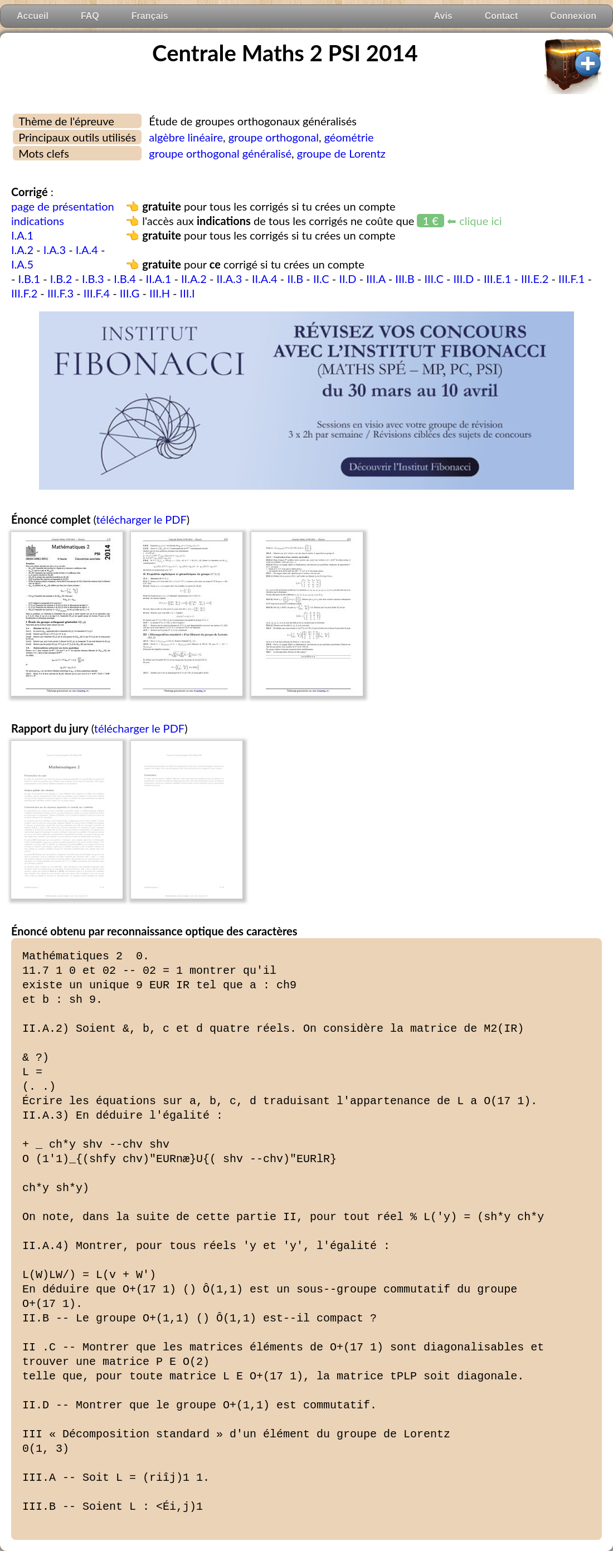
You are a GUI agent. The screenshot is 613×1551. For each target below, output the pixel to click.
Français (150, 16)
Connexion (573, 16)
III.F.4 (97, 293)
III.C (433, 278)
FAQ (90, 16)
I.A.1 (22, 235)
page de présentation (62, 206)
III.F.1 (571, 278)
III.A (375, 278)
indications (37, 220)
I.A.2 (22, 249)
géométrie (349, 137)
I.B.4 (125, 278)
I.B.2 (61, 278)
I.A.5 (22, 264)
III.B (404, 278)
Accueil (32, 16)
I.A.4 (87, 249)
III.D (464, 278)
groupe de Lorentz (341, 153)
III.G (130, 293)
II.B (295, 278)
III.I (187, 293)
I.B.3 (93, 278)
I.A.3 (54, 249)
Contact (501, 16)
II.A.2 (194, 278)
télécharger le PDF (141, 519)
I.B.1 (29, 278)
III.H (159, 293)
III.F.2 (24, 293)
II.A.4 (265, 278)
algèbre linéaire (186, 137)
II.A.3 (229, 278)
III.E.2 (534, 278)
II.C (321, 278)
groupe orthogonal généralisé (220, 153)
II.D (347, 278)
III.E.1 (497, 278)
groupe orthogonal (273, 137)
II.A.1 (159, 278)
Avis (443, 16)
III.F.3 (60, 293)
